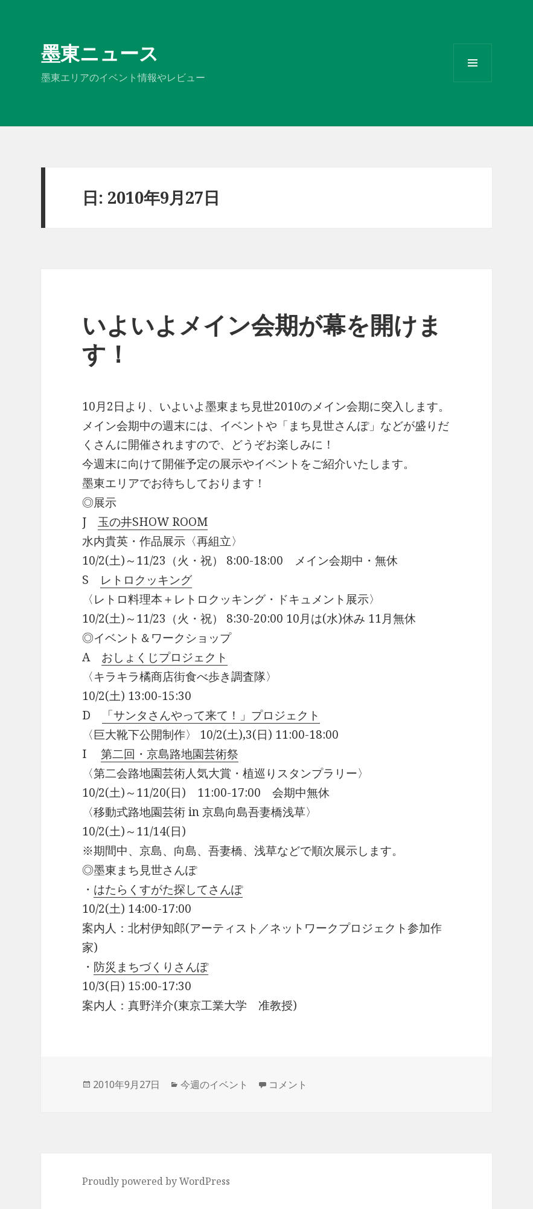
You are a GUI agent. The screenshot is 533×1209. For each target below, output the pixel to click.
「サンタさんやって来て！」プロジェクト (211, 715)
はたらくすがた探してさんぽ (168, 889)
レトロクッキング (146, 580)
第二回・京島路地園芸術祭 (169, 754)
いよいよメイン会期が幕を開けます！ (262, 338)
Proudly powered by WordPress (156, 1181)
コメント (288, 1084)
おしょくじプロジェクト (164, 657)
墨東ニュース (100, 53)
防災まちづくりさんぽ (151, 966)
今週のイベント (214, 1084)
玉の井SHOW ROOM (153, 522)
